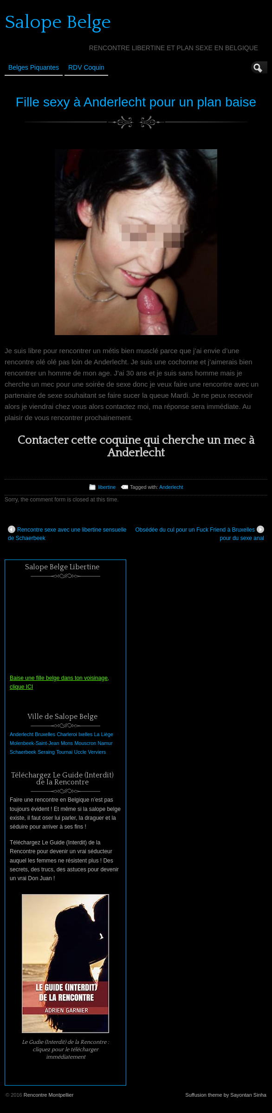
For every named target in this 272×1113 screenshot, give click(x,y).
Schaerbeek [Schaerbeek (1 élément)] (23, 752)
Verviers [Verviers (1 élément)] (97, 752)
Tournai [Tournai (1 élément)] (64, 752)
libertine (107, 487)
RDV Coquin (86, 67)
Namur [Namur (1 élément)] (105, 743)
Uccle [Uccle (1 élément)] (80, 752)
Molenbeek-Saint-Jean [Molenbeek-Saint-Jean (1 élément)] (34, 743)
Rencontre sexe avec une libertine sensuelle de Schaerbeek (67, 533)
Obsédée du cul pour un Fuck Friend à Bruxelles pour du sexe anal (200, 533)
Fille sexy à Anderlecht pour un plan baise (136, 102)
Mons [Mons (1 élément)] (67, 743)
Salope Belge (58, 22)
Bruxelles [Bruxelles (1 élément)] (45, 734)
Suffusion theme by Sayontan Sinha (225, 1095)
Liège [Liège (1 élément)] (107, 734)
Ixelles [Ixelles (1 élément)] (85, 734)
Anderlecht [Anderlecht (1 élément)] (21, 734)
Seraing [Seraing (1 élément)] (46, 752)
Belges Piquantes (33, 67)
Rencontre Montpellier (49, 1095)
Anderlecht (171, 487)
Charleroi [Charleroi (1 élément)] (67, 734)
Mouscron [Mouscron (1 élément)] (85, 743)
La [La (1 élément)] (97, 734)
